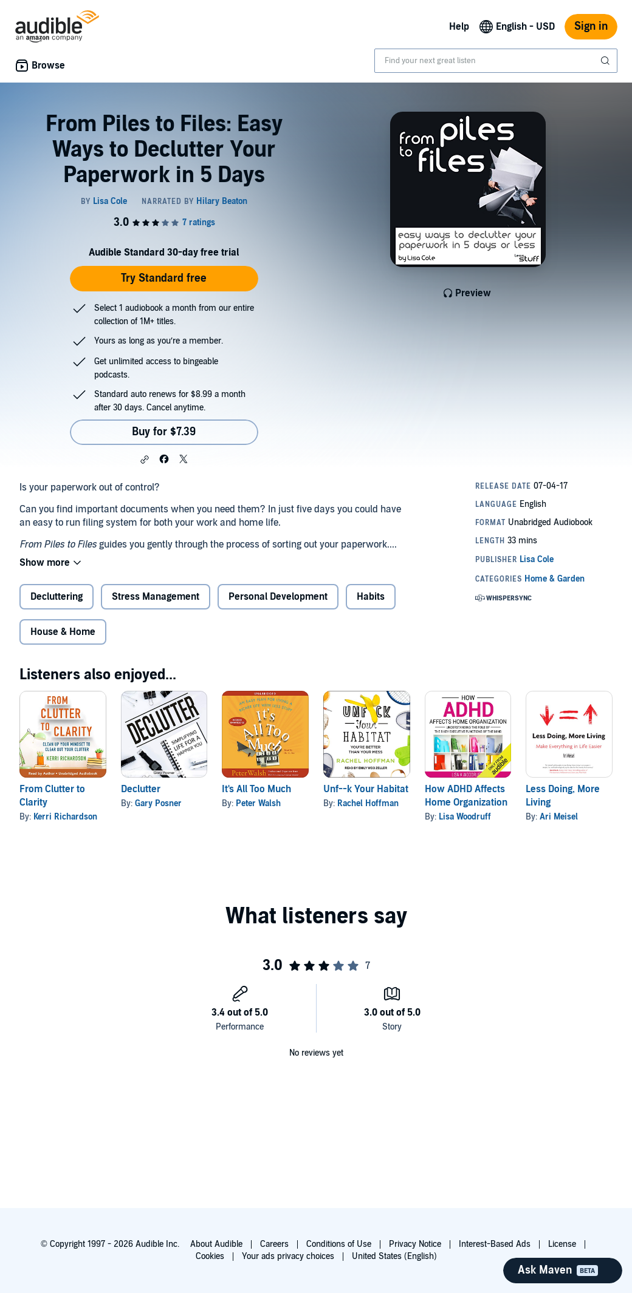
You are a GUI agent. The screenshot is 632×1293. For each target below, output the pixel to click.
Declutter (140, 789)
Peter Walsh (258, 803)
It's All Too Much (256, 789)
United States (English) (394, 1256)
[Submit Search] (606, 61)
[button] (144, 459)
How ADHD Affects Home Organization (466, 796)
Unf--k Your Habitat (365, 789)
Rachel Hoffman (368, 803)
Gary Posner (158, 803)
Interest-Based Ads (495, 1244)
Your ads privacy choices (288, 1256)
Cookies (210, 1256)
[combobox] (495, 61)
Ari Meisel (559, 817)
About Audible (216, 1244)
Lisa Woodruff (465, 817)
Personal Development (278, 597)
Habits (371, 597)
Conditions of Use (338, 1244)
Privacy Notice (415, 1244)
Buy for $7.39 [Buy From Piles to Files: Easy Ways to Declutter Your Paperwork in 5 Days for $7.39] (164, 432)
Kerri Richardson (65, 817)
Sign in (591, 26)
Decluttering (56, 597)
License (562, 1244)
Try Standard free (164, 278)
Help (459, 27)
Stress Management (155, 597)
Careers (274, 1244)
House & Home (62, 632)
